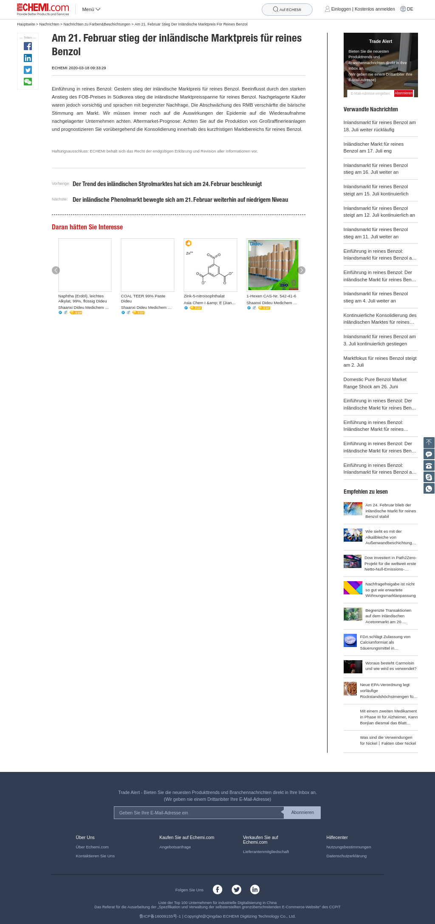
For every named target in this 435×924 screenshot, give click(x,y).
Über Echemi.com (92, 847)
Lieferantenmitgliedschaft (266, 851)
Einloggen (341, 9)
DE (410, 9)
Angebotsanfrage (175, 847)
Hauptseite (26, 24)
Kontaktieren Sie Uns (95, 855)
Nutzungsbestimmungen (349, 847)
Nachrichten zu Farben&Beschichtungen (96, 24)
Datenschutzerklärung (347, 855)
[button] (56, 270)
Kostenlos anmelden (375, 9)
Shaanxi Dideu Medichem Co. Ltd (85, 307)
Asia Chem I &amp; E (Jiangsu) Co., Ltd (210, 302)
